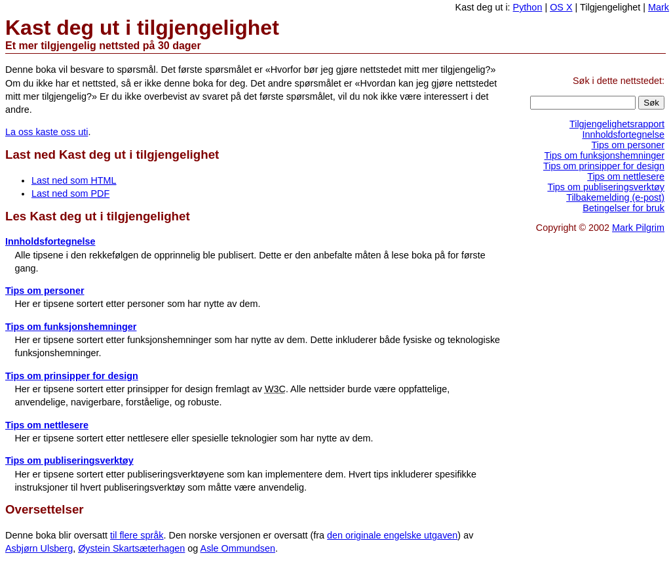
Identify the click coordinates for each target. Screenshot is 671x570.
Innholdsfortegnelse (50, 241)
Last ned (112, 154)
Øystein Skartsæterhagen (131, 548)
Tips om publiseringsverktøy (69, 460)
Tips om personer (45, 290)
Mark (658, 7)
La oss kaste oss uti (46, 132)
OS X (561, 7)
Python (528, 7)
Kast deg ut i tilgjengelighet (142, 27)
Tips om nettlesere (46, 425)
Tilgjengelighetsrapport (616, 124)
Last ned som (74, 180)
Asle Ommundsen (238, 548)
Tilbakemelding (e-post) (615, 197)
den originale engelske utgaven (392, 535)
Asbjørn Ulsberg (39, 548)
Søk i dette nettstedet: (618, 80)
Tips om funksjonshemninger (70, 326)
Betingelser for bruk (623, 208)
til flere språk (137, 535)
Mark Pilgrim (638, 227)
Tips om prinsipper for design (71, 376)
